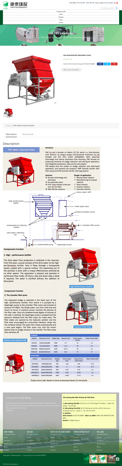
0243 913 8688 (108, 3)
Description (11, 134)
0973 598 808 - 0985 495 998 (85, 3)
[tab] (11, 135)
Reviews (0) (27, 134)
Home (36, 37)
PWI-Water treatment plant (54, 37)
